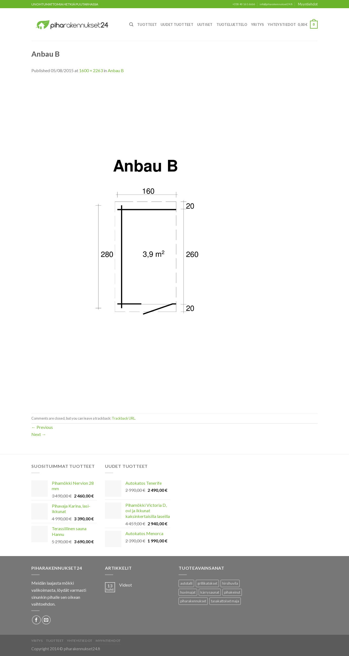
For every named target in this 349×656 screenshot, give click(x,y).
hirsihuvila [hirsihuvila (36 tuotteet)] (230, 583)
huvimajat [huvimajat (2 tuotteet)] (187, 592)
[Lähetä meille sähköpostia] (46, 619)
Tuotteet (147, 24)
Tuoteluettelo (231, 24)
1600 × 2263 (91, 70)
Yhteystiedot (282, 24)
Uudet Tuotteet (177, 24)
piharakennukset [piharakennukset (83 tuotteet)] (193, 601)
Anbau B (116, 70)
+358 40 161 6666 (244, 4)
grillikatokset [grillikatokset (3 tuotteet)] (207, 583)
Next (38, 434)
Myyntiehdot (308, 4)
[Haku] (131, 24)
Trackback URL (123, 418)
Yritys (257, 24)
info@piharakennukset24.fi (276, 4)
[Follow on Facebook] (36, 619)
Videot (125, 584)
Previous (42, 427)
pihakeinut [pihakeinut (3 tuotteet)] (232, 592)
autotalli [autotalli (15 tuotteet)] (186, 583)
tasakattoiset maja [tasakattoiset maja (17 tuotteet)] (225, 601)
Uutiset (205, 24)
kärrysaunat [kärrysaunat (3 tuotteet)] (209, 592)
